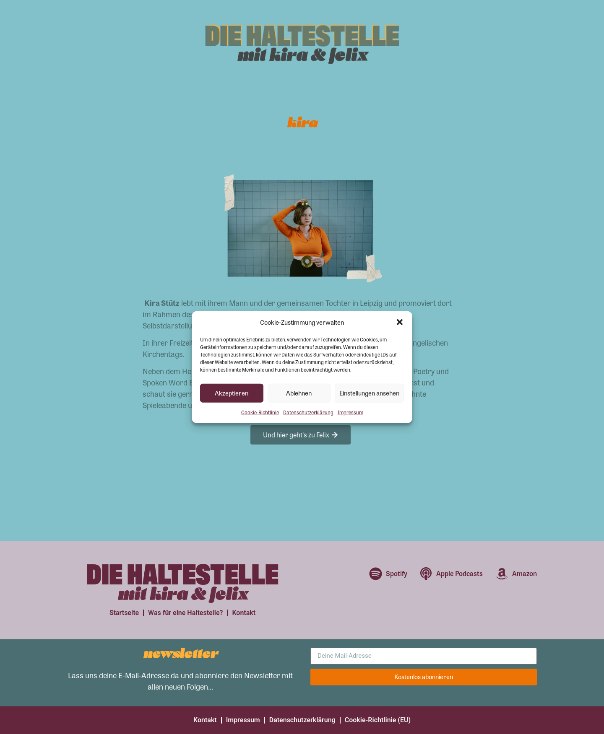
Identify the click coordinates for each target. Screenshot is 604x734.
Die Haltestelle (302, 33)
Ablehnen (299, 393)
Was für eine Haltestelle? (185, 613)
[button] (400, 322)
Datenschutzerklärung (308, 412)
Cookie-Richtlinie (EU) (378, 720)
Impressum (350, 412)
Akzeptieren (231, 393)
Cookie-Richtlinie (260, 412)
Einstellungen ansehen (369, 393)
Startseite (124, 613)
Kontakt (243, 613)
